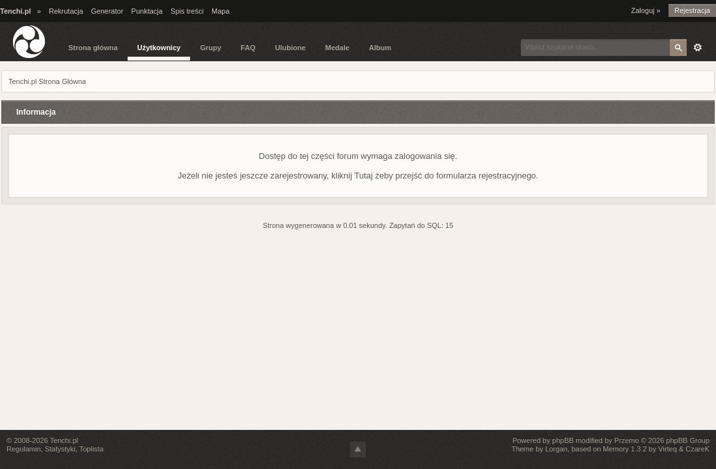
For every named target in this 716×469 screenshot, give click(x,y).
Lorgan (556, 449)
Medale (337, 47)
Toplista (91, 449)
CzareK (697, 449)
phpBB (562, 440)
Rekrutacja (66, 11)
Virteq (667, 449)
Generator (107, 11)
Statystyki (60, 449)
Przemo (626, 440)
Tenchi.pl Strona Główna (47, 81)
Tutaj (363, 175)
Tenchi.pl (64, 440)
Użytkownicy (159, 47)
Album (380, 47)
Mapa (221, 11)
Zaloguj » (645, 10)
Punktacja (147, 11)
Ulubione (290, 47)
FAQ (248, 47)
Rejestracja (692, 10)
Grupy (210, 47)
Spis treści (187, 11)
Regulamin (24, 449)
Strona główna (93, 47)
